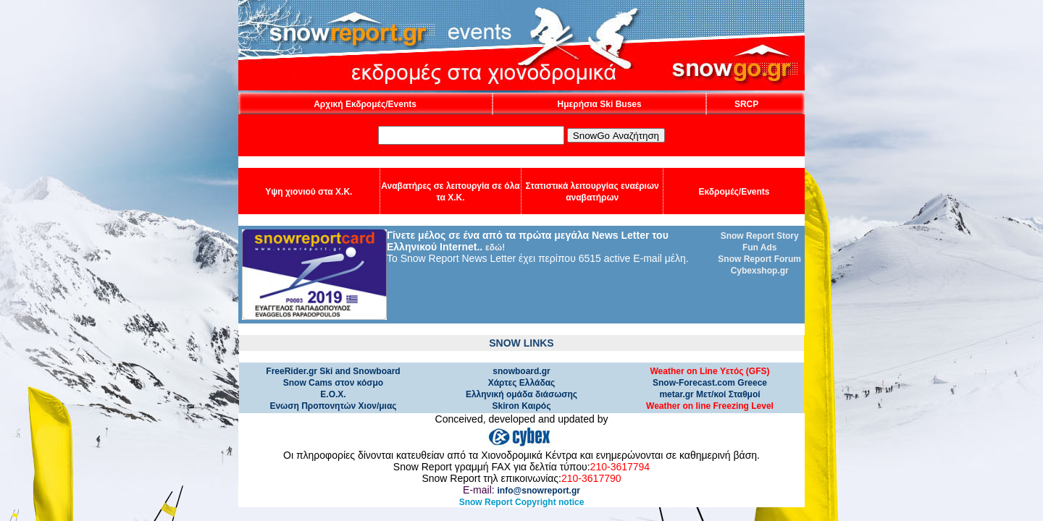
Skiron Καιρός (522, 406)
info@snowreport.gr (539, 491)
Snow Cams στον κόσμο (333, 383)
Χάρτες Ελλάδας (522, 383)
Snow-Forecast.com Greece (710, 383)
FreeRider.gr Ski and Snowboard (333, 371)
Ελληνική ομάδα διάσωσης (521, 394)
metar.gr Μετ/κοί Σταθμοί (709, 394)
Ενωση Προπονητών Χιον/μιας (332, 406)
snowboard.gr (521, 371)
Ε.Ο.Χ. (332, 394)
